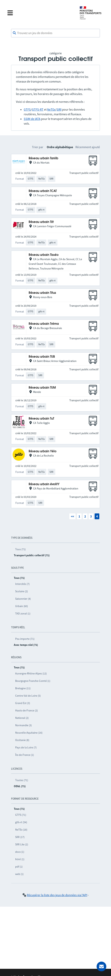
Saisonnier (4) (23, 598)
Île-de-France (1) (24, 755)
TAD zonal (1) (22, 613)
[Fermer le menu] (40, 13)
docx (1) (19, 852)
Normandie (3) (23, 725)
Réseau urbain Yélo (42, 451)
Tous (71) (20, 549)
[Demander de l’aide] (101, 966)
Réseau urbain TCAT (43, 191)
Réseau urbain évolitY (44, 484)
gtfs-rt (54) (21, 822)
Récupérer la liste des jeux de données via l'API (57, 895)
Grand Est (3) (22, 703)
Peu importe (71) (24, 639)
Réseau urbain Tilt (41, 222)
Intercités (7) (22, 584)
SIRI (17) (20, 837)
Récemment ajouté (87, 147)
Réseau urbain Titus (42, 292)
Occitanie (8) (22, 740)
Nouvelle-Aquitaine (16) (28, 732)
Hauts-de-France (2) (26, 710)
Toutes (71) (21, 780)
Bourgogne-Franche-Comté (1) (32, 681)
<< (72, 516)
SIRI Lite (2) (21, 844)
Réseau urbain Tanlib (43, 158)
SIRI (59, 109)
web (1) (19, 874)
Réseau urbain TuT (41, 418)
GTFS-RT (37, 109)
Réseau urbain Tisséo (44, 254)
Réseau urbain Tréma (44, 323)
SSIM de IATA (32, 119)
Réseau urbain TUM (42, 387)
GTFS (27, 109)
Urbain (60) (21, 606)
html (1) (19, 859)
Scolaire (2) (21, 591)
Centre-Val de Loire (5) (28, 695)
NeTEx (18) (21, 829)
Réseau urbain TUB (42, 356)
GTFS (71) (20, 815)
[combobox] (55, 33)
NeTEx (51, 109)
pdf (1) (19, 866)
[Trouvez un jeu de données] (55, 33)
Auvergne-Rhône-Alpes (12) (31, 673)
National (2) (22, 718)
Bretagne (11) (23, 688)
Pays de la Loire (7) (26, 747)
